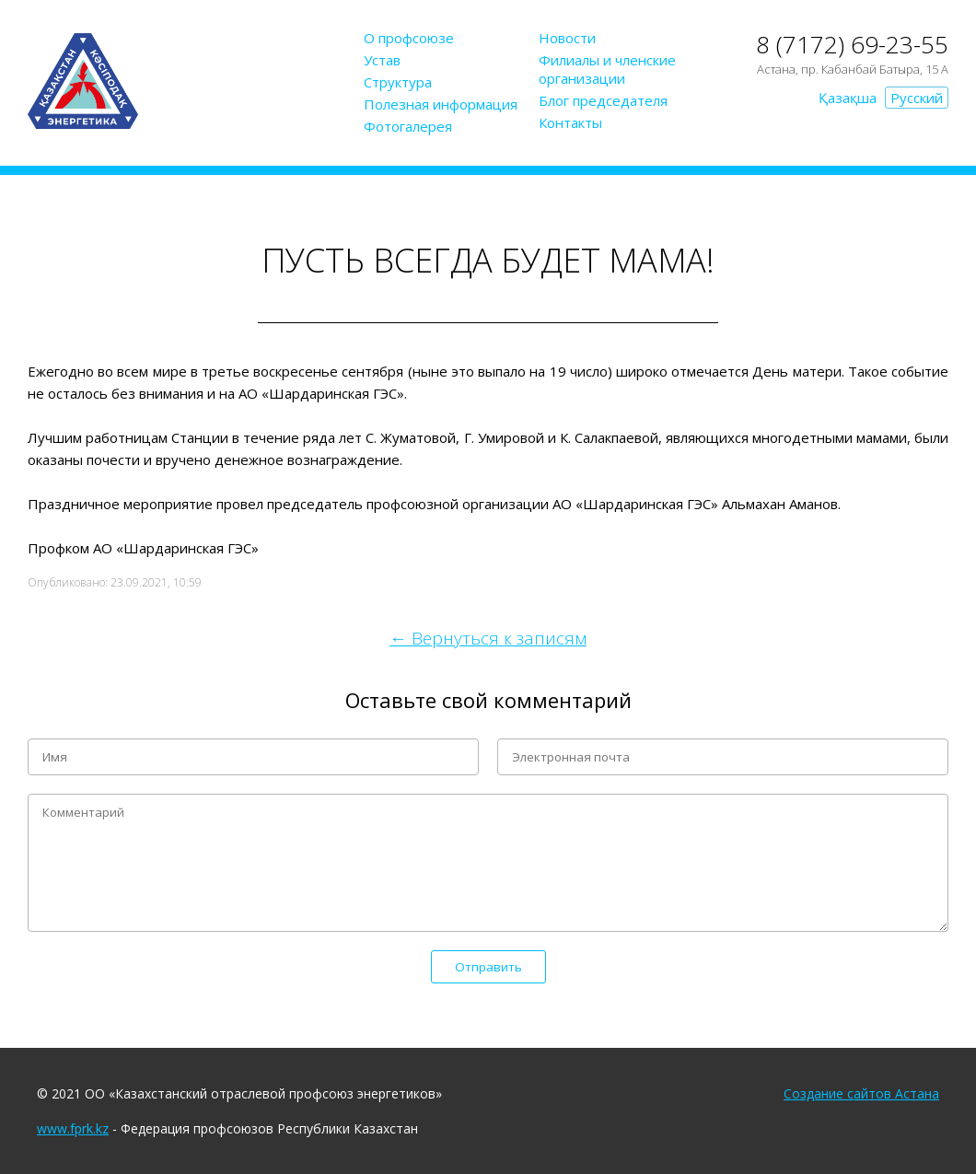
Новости (567, 38)
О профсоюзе (409, 38)
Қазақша (848, 97)
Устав (382, 60)
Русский (916, 97)
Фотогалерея (408, 126)
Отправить (488, 967)
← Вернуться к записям (488, 638)
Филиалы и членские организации (607, 69)
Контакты (570, 122)
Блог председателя (603, 100)
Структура (398, 82)
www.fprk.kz (73, 1128)
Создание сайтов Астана (861, 1093)
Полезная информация (440, 104)
